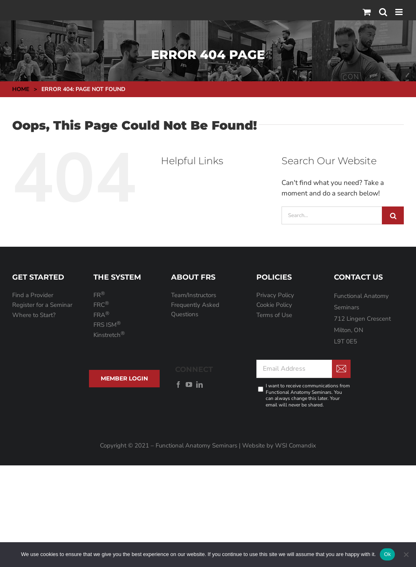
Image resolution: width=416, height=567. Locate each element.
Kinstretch (109, 335)
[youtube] (189, 384)
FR (99, 295)
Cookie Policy (274, 305)
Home (20, 89)
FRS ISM (107, 325)
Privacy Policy (275, 295)
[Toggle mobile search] (383, 12)
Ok (387, 554)
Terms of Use (274, 315)
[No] (406, 554)
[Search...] (332, 215)
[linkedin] (199, 384)
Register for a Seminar (42, 305)
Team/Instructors (193, 295)
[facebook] (178, 384)
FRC (101, 305)
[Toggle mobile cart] (367, 12)
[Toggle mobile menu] (399, 12)
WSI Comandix (295, 445)
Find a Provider (32, 295)
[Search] (393, 215)
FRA (101, 315)
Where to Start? (34, 315)
